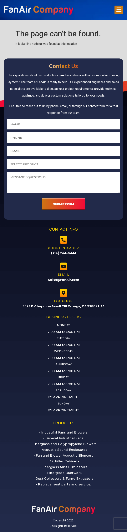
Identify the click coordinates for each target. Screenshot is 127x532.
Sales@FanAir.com (63, 280)
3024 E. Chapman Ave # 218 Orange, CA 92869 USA (64, 306)
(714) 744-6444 (63, 253)
